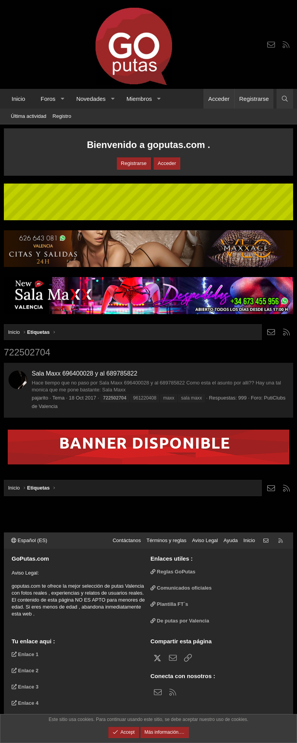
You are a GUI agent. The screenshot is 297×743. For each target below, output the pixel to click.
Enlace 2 (25, 670)
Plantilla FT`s (169, 604)
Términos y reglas (166, 540)
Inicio (18, 98)
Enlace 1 (25, 654)
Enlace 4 (25, 703)
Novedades (91, 98)
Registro (62, 116)
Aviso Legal (205, 540)
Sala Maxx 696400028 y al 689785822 (84, 373)
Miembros (139, 98)
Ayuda (231, 540)
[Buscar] (285, 99)
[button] (62, 99)
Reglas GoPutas (172, 572)
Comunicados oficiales (181, 588)
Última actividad (28, 116)
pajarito (40, 398)
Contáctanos (127, 540)
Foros (48, 98)
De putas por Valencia (179, 621)
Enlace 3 (25, 687)
